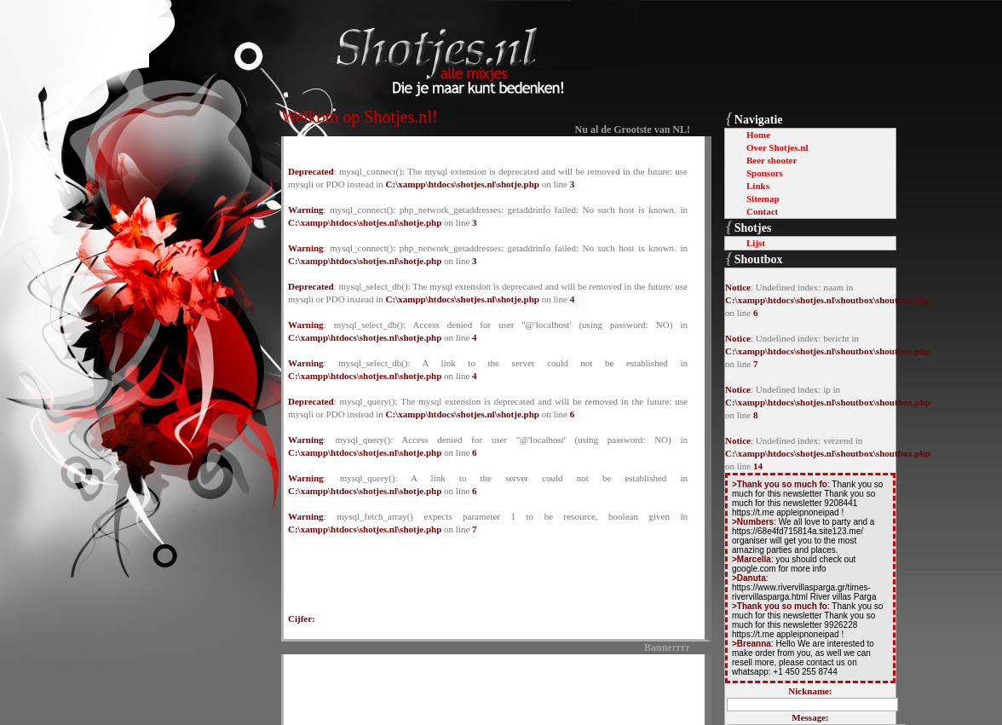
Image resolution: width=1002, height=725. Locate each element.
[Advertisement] (488, 686)
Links (757, 186)
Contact (762, 211)
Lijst (755, 243)
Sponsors (764, 173)
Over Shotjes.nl (777, 147)
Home (758, 134)
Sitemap (763, 198)
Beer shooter (771, 160)
